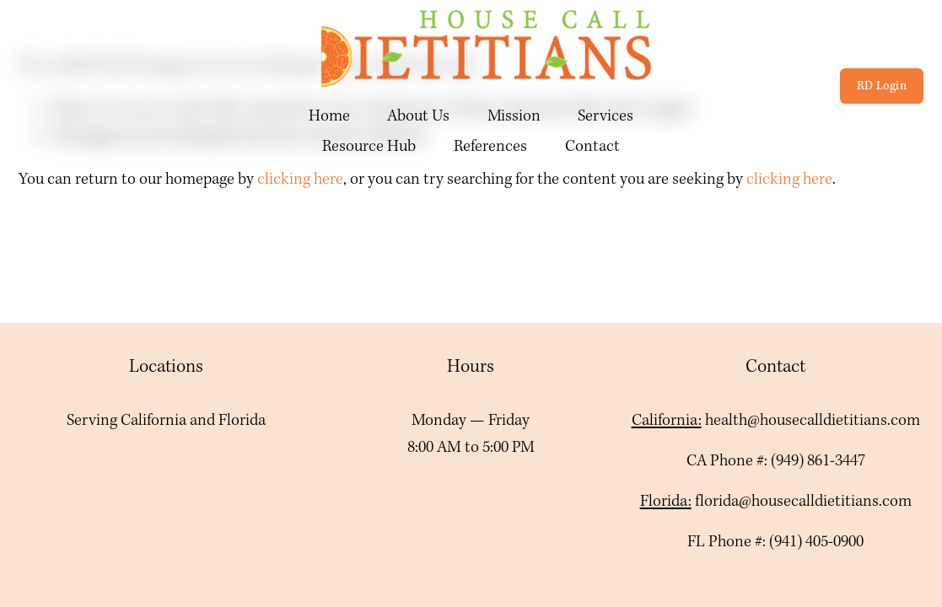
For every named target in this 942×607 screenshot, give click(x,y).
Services (605, 116)
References (490, 147)
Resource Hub (369, 147)
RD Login (882, 86)
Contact (592, 147)
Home (329, 116)
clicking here (300, 179)
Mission (514, 116)
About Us (418, 116)
